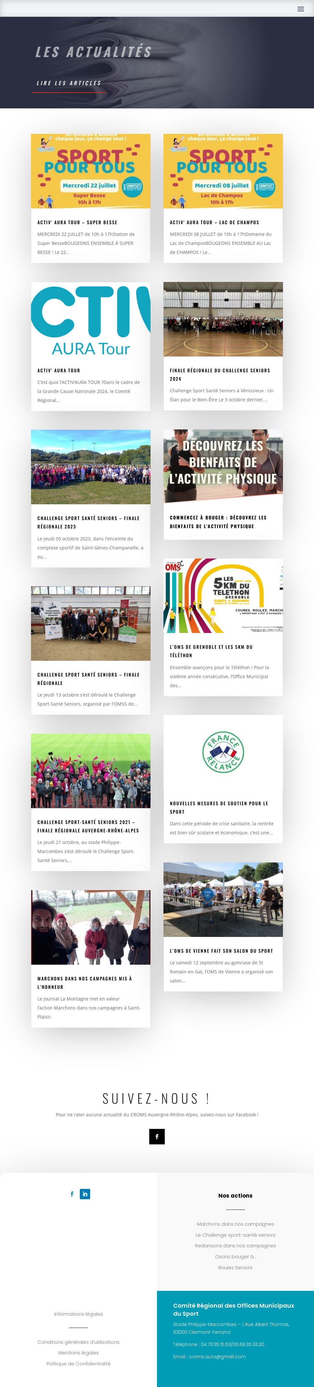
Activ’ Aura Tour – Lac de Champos (214, 222)
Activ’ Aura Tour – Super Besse (77, 222)
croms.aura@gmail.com (217, 1356)
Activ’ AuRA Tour (58, 370)
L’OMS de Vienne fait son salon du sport (221, 950)
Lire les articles (69, 83)
